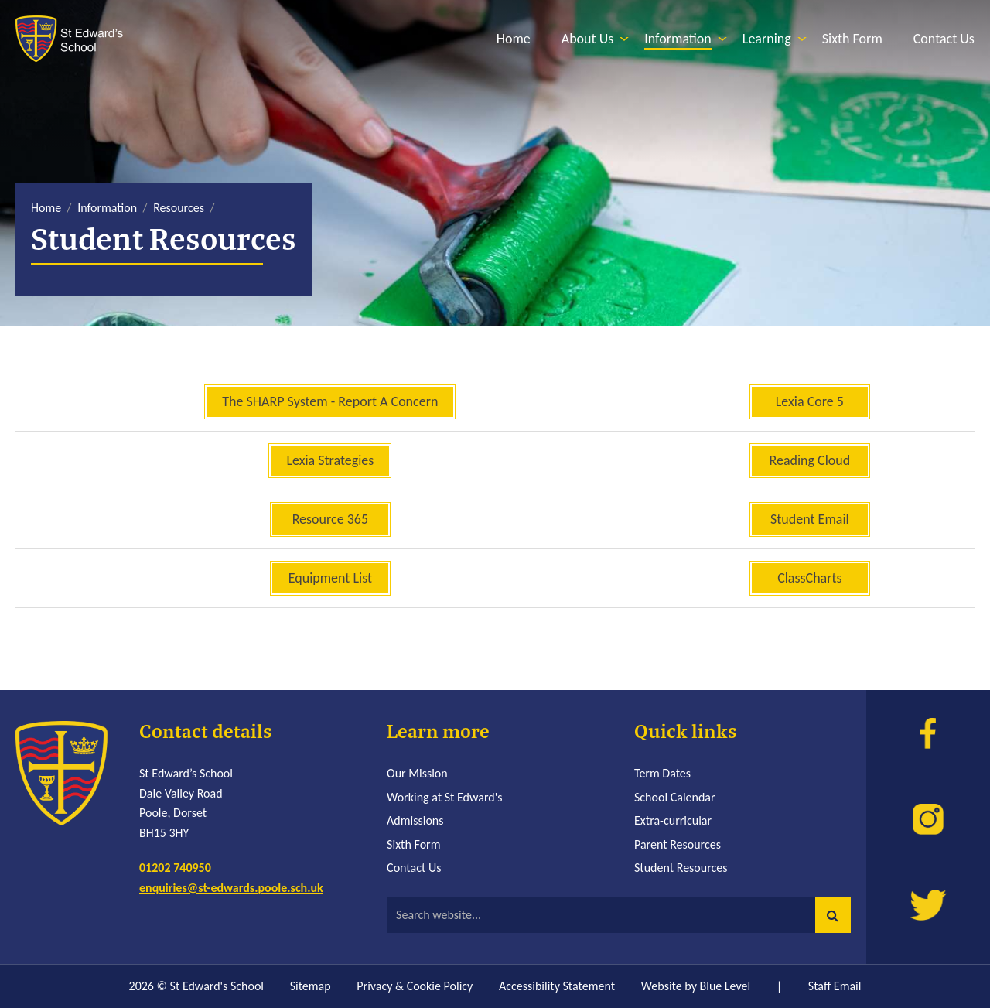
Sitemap (310, 986)
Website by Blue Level (696, 986)
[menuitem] (514, 39)
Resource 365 (330, 519)
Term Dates (662, 773)
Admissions (415, 820)
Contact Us (414, 867)
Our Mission (417, 773)
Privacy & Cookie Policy (415, 986)
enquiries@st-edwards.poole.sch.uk (231, 887)
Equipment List (330, 577)
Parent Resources (677, 844)
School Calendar (674, 797)
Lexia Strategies (330, 460)
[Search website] (619, 915)
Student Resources (681, 867)
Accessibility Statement (557, 986)
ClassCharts (809, 577)
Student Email (809, 519)
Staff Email (835, 986)
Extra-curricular (673, 820)
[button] (833, 915)
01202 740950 (175, 867)
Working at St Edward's (444, 797)
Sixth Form (413, 844)
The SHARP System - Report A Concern (330, 401)
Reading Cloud (809, 460)
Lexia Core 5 (810, 401)
